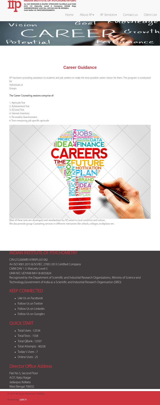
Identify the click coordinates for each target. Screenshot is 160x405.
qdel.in (23, 400)
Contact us (130, 15)
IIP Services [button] (108, 15)
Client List (150, 15)
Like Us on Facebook (30, 298)
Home (69, 15)
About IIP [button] (87, 15)
